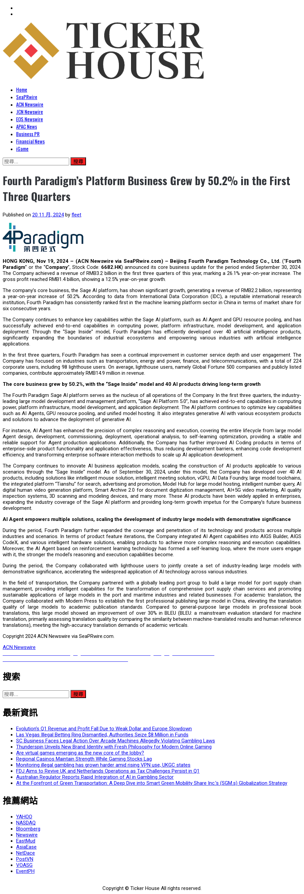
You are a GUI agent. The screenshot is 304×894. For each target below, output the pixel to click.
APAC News (26, 126)
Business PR (28, 133)
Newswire (27, 835)
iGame (22, 148)
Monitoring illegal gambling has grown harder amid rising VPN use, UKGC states (103, 765)
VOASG (24, 865)
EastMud (25, 841)
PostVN (24, 859)
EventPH (25, 871)
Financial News (30, 141)
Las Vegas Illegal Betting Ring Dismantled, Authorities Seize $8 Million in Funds (102, 735)
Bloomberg (28, 829)
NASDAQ (26, 823)
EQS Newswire (29, 119)
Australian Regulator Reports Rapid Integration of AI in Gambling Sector (95, 777)
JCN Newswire (29, 111)
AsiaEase (26, 847)
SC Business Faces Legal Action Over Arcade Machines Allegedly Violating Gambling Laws (115, 741)
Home (21, 89)
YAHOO (24, 817)
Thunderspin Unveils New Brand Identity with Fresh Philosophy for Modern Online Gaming (114, 747)
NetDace (25, 853)
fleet (76, 215)
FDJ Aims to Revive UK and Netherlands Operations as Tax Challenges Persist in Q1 (108, 771)
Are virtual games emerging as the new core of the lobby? (80, 753)
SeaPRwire (26, 96)
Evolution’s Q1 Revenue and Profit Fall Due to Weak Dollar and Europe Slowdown (104, 729)
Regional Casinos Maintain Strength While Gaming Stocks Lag (84, 759)
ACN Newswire (29, 104)
